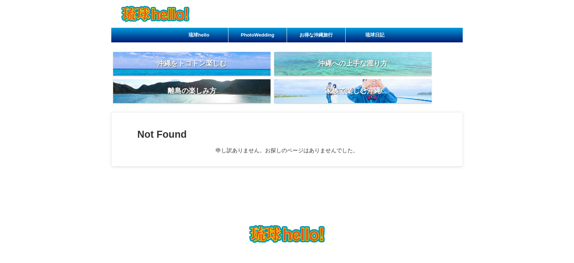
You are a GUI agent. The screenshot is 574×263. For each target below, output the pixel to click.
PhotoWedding (257, 35)
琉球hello (199, 35)
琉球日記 (374, 35)
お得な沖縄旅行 (316, 35)
